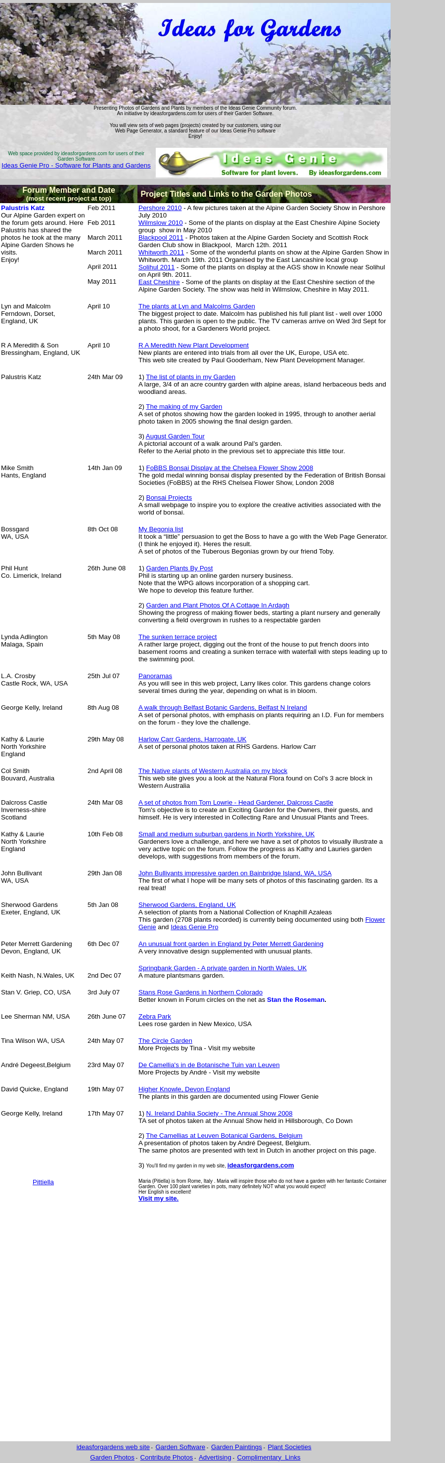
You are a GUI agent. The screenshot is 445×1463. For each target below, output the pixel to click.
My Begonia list (160, 529)
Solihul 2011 (156, 267)
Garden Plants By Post (179, 568)
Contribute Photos (166, 1457)
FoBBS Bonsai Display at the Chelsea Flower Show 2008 (229, 468)
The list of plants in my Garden (190, 377)
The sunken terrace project (177, 637)
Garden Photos (112, 1457)
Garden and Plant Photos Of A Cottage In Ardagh (218, 605)
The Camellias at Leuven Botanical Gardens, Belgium (224, 1135)
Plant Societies (290, 1447)
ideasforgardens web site (113, 1447)
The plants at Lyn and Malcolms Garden (196, 306)
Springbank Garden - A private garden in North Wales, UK (222, 968)
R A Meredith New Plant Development (193, 345)
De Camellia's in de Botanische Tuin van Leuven (209, 1065)
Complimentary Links (269, 1457)
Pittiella (43, 1182)
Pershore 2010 (159, 208)
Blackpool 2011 (160, 237)
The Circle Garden (165, 1040)
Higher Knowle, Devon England (184, 1089)
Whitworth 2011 (161, 252)
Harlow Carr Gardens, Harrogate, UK (192, 739)
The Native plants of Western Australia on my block (212, 771)
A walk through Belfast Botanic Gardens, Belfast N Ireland (222, 707)
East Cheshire (159, 282)
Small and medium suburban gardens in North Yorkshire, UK (226, 834)
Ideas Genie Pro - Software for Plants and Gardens (76, 165)
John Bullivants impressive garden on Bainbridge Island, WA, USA (235, 873)
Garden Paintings (236, 1447)
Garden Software (181, 1447)
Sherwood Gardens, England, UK (187, 904)
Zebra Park (154, 1016)
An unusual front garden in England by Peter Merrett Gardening (230, 943)
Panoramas (155, 676)
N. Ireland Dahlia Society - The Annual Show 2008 (219, 1113)
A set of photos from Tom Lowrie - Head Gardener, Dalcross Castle (235, 802)
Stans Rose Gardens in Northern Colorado (200, 992)
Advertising (215, 1457)
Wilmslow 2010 (160, 222)
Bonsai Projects (169, 497)
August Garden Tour (175, 436)
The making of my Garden (184, 406)
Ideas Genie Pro (194, 927)
